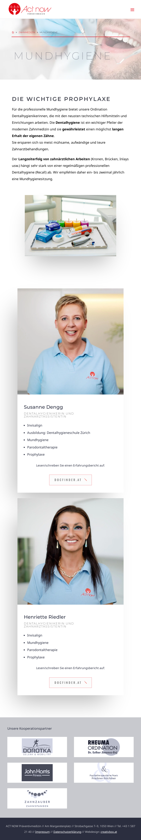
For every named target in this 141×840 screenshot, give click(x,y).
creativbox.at (109, 832)
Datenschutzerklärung (67, 832)
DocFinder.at (68, 480)
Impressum (42, 832)
